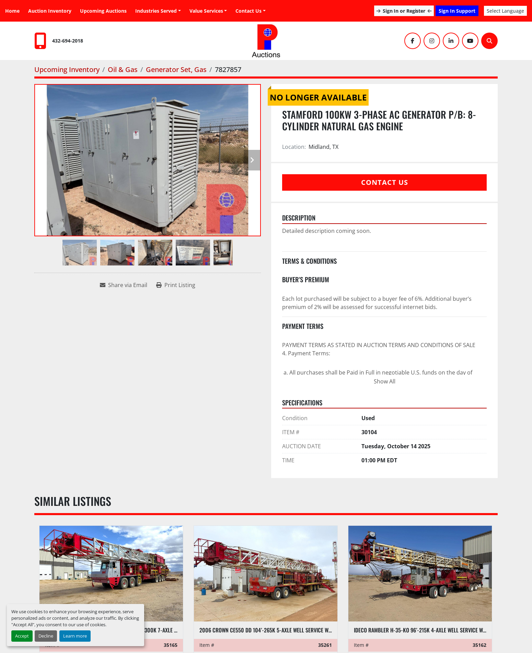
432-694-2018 (67, 40)
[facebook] (412, 41)
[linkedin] (451, 41)
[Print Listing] (176, 285)
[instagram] (432, 41)
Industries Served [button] (156, 11)
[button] (208, 10)
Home (12, 11)
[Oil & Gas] (123, 69)
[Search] (489, 41)
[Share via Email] (123, 285)
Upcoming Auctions (103, 11)
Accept (22, 636)
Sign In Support (457, 11)
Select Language (505, 11)
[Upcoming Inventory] (67, 69)
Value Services (206, 11)
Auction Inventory (49, 11)
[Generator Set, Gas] (176, 69)
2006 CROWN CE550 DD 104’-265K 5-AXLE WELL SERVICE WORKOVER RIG (278, 630)
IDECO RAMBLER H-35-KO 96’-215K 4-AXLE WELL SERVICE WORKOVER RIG (433, 630)
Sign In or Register (404, 11)
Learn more (75, 636)
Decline (45, 636)
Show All (384, 381)
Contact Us (248, 11)
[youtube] (470, 41)
